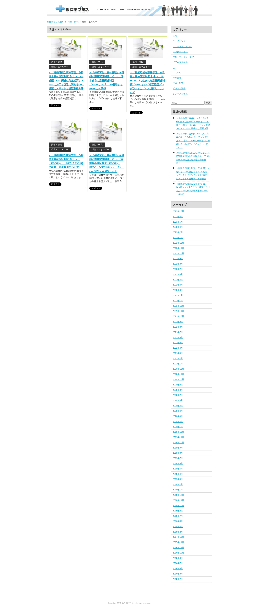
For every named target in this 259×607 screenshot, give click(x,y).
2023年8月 (178, 216)
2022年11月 (178, 248)
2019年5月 (178, 468)
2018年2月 (178, 532)
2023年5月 (178, 222)
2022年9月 (178, 258)
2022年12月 (178, 243)
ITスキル (177, 72)
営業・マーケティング (183, 57)
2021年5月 (178, 342)
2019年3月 (178, 479)
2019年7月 (178, 458)
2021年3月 (178, 353)
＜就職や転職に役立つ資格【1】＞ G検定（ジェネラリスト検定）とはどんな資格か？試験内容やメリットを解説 (193, 189)
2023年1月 (178, 237)
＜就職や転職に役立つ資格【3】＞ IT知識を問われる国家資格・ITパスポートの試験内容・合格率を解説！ (193, 157)
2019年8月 (178, 453)
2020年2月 (178, 421)
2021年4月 (178, 348)
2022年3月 (178, 290)
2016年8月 (178, 558)
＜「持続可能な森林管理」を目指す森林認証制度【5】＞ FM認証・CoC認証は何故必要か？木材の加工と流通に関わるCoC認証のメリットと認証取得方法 (66, 80)
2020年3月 (178, 416)
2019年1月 (178, 489)
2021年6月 (178, 337)
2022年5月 (178, 279)
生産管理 (177, 78)
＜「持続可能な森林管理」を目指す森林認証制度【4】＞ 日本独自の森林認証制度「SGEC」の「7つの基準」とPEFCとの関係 (106, 80)
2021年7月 (178, 332)
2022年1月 (178, 300)
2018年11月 (178, 500)
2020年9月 (178, 384)
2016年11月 (178, 547)
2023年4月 (178, 227)
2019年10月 (178, 442)
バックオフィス (180, 51)
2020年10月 (178, 379)
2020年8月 (178, 390)
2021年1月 (178, 363)
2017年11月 (178, 542)
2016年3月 (178, 573)
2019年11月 (178, 437)
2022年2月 (178, 295)
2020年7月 (178, 395)
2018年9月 (178, 510)
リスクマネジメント (182, 46)
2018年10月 (178, 505)
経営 (175, 36)
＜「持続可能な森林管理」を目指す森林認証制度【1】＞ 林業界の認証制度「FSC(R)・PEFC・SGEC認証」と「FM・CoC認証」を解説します (106, 163)
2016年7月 (178, 563)
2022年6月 (178, 274)
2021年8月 (178, 327)
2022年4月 (178, 285)
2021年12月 (178, 306)
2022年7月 (178, 269)
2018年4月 (178, 526)
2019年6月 (178, 463)
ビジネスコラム (180, 93)
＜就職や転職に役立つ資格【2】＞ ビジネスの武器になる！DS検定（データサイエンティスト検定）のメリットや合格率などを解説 (193, 173)
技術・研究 (178, 83)
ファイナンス (179, 41)
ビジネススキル (180, 62)
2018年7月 (178, 516)
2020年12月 (178, 369)
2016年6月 (178, 568)
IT (174, 67)
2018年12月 (178, 495)
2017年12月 (178, 537)
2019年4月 (178, 474)
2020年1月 (178, 426)
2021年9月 (178, 321)
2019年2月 (178, 484)
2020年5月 (178, 405)
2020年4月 (178, 411)
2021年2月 (178, 358)
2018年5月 (178, 521)
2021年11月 (178, 311)
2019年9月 (178, 447)
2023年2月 (178, 232)
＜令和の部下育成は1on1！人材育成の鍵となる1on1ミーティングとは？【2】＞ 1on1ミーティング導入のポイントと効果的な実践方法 (193, 123)
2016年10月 (178, 553)
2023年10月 (178, 211)
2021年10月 (178, 316)
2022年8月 (178, 264)
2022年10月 (178, 253)
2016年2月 (178, 579)
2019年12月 (178, 432)
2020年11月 (178, 374)
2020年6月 (178, 400)
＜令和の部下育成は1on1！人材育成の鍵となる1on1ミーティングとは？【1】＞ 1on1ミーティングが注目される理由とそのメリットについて (193, 140)
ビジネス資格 (179, 88)
